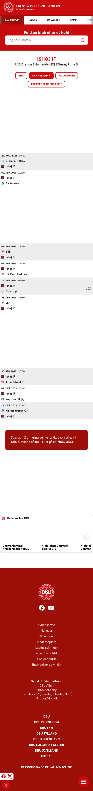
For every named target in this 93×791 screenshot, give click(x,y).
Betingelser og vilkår (46, 664)
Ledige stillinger (46, 647)
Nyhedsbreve (46, 625)
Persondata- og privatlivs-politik (46, 767)
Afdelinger (46, 636)
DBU (46, 716)
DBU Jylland (46, 733)
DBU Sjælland (46, 750)
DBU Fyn (46, 727)
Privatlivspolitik (46, 653)
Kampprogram (41, 76)
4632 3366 (66, 441)
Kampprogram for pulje (46, 84)
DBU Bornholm (46, 722)
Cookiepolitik (46, 659)
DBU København (46, 739)
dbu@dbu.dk (49, 698)
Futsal (46, 756)
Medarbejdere (46, 642)
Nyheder (46, 630)
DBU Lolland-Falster (46, 744)
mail (38, 441)
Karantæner (67, 76)
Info (21, 76)
